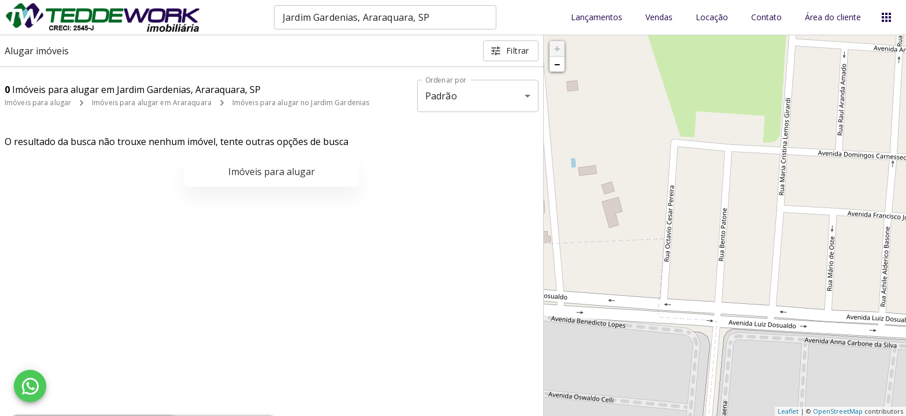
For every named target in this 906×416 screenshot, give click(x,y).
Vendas (659, 18)
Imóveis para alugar (38, 102)
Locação (712, 18)
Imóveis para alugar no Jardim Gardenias (300, 102)
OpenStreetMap (838, 411)
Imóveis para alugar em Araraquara (151, 102)
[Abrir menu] (886, 17)
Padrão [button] (441, 96)
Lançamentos (596, 18)
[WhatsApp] (30, 386)
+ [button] (557, 48)
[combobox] (385, 17)
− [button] (557, 64)
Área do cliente (833, 18)
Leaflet (788, 411)
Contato (766, 18)
